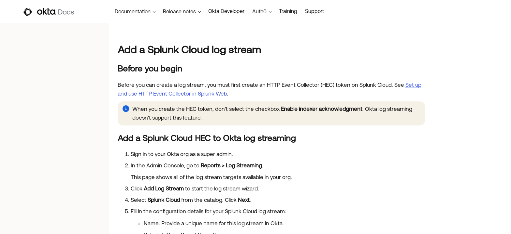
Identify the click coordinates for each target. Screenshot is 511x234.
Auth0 (259, 11)
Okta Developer (226, 11)
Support (314, 11)
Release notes (179, 11)
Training (288, 11)
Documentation (133, 11)
